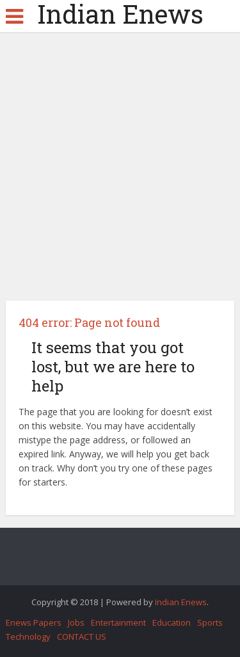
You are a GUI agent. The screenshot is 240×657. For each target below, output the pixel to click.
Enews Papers (33, 622)
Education (171, 622)
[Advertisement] (120, 171)
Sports (210, 622)
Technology (28, 636)
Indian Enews (120, 14)
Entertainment (118, 622)
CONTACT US (81, 636)
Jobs (76, 622)
